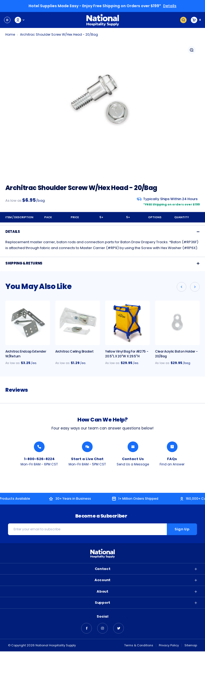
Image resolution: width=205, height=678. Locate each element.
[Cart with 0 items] (196, 19)
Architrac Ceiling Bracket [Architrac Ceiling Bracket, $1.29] (74, 351)
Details (169, 6)
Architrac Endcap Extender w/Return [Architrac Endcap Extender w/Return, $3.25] (25, 353)
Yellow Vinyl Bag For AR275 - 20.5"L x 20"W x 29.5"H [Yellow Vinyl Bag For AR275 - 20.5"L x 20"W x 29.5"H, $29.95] (126, 353)
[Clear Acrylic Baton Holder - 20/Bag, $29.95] (177, 322)
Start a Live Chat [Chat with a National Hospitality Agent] (87, 458)
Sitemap (190, 645)
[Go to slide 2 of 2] (181, 286)
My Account (20, 19)
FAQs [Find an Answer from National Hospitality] (172, 458)
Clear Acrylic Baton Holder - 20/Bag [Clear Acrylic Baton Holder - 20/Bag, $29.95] (176, 353)
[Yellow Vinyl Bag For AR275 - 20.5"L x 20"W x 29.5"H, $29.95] (127, 322)
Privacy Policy (169, 645)
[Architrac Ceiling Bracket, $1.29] (77, 322)
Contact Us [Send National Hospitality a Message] (133, 458)
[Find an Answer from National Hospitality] (172, 446)
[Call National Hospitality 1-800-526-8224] (39, 446)
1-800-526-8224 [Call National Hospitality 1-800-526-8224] (39, 458)
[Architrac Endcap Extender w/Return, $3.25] (27, 322)
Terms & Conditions (138, 645)
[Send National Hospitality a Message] (133, 446)
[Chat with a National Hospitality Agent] (87, 446)
